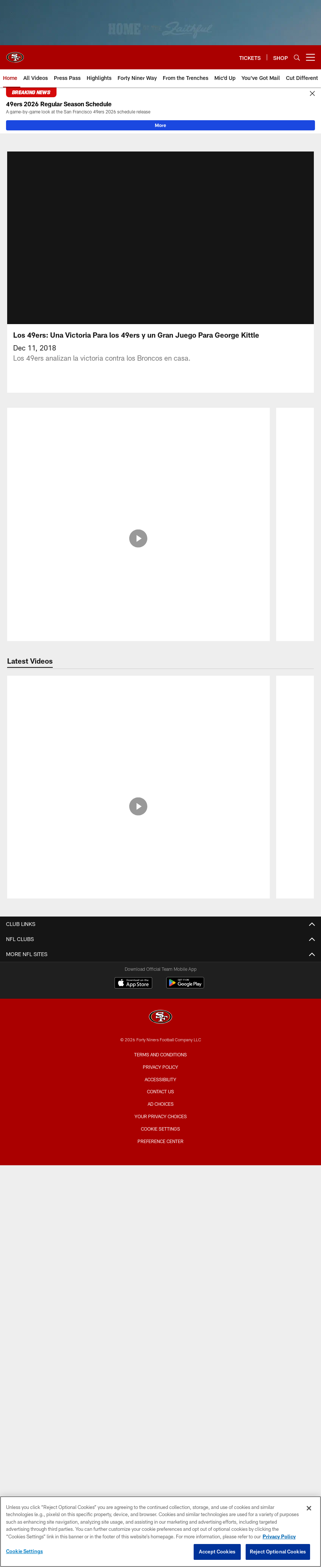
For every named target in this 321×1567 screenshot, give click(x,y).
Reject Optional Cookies (278, 1552)
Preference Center (160, 1150)
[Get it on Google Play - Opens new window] (185, 995)
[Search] (297, 57)
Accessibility (160, 1088)
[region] (160, 1531)
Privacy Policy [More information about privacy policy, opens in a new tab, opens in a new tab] (279, 1536)
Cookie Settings (160, 1137)
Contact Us (160, 1100)
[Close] (312, 94)
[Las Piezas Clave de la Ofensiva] (138, 455)
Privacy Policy (160, 1076)
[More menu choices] (310, 57)
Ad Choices (161, 1113)
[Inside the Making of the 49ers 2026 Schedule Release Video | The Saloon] (138, 715)
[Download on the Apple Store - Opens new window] (133, 992)
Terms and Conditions (160, 1063)
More (160, 125)
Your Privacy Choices (161, 1125)
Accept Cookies (217, 1552)
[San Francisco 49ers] (160, 1027)
